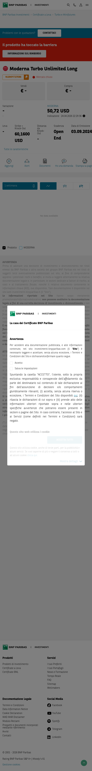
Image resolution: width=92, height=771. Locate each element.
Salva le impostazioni (26, 368)
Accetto (18, 363)
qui (75, 395)
